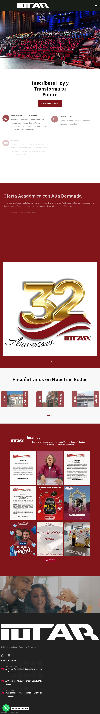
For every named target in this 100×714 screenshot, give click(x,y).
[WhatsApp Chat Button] (6, 708)
